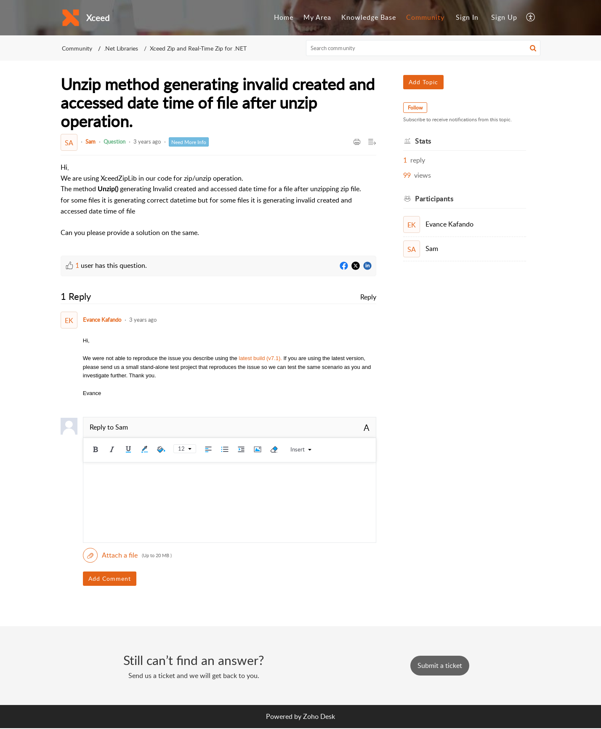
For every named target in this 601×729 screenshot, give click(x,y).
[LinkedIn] (367, 266)
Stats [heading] (423, 141)
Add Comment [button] (109, 578)
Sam (90, 141)
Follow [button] (415, 107)
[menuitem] (283, 17)
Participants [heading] (434, 198)
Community (425, 17)
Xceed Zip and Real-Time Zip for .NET (198, 48)
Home (283, 17)
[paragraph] (218, 200)
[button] (530, 17)
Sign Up (504, 17)
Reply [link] (368, 297)
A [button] (367, 427)
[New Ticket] (439, 665)
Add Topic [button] (423, 82)
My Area (317, 17)
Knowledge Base (368, 17)
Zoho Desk (319, 716)
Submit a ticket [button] (440, 665)
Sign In (467, 17)
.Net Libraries (121, 48)
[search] (423, 48)
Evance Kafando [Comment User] (102, 319)
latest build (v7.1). (260, 358)
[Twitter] (355, 266)
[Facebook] (344, 266)
